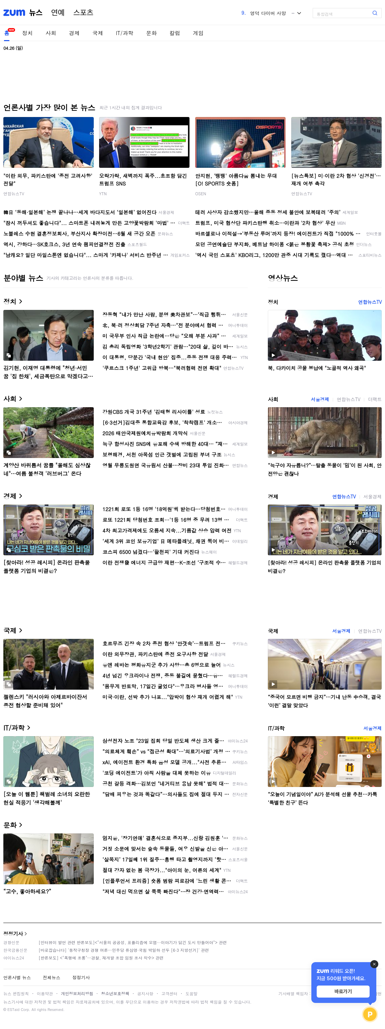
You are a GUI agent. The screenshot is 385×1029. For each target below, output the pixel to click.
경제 (74, 33)
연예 (58, 12)
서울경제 (320, 399)
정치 (27, 33)
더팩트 (375, 399)
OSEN (200, 193)
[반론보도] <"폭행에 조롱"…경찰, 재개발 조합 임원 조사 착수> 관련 (101, 957)
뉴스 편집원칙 (16, 993)
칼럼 (174, 33)
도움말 (191, 993)
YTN (103, 193)
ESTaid (13, 1009)
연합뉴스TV (13, 193)
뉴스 (36, 12)
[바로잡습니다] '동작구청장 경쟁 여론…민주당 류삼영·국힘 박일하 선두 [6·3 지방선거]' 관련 (123, 950)
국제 (97, 33)
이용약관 (45, 993)
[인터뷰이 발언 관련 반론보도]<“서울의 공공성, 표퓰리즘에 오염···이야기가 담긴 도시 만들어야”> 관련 (132, 942)
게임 (198, 33)
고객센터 (169, 993)
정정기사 (13, 933)
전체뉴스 (51, 977)
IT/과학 (124, 33)
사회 (51, 33)
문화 (151, 33)
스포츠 (83, 12)
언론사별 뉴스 (17, 977)
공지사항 (145, 993)
